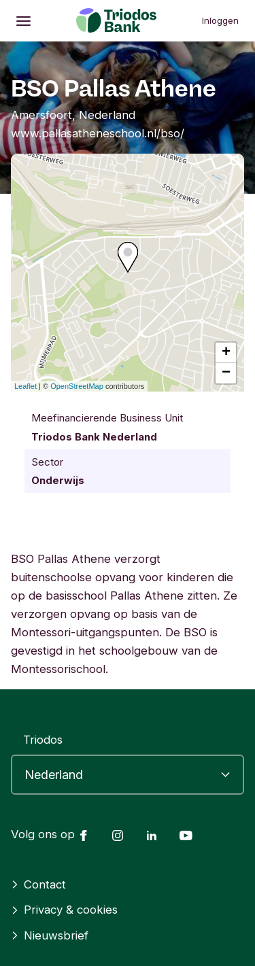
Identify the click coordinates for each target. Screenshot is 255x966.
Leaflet (25, 386)
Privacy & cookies (64, 909)
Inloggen (220, 20)
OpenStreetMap (76, 386)
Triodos (43, 739)
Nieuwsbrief (49, 935)
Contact (38, 884)
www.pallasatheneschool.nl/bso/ (97, 133)
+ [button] (226, 353)
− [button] (226, 373)
